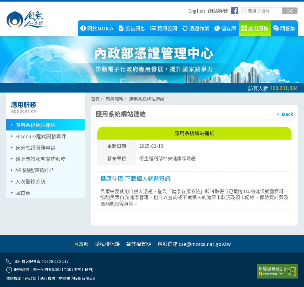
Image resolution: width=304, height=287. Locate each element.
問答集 (287, 28)
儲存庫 (228, 28)
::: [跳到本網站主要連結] (52, 22)
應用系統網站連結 (35, 125)
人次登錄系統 (30, 181)
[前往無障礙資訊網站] (277, 271)
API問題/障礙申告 (35, 170)
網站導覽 (218, 10)
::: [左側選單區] (2, 95)
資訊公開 (167, 28)
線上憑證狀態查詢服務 (40, 158)
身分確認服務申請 (35, 147)
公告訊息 (135, 28)
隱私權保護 (107, 243)
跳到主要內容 (15, 4)
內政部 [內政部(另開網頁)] (80, 243)
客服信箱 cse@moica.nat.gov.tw (194, 243)
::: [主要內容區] (93, 95)
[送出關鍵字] (289, 11)
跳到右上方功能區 (186, 12)
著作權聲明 (138, 243)
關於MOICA (100, 28)
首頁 (95, 99)
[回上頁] (285, 113)
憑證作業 (199, 28)
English (196, 10)
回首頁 (22, 192)
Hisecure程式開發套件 (40, 136)
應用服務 (258, 28)
